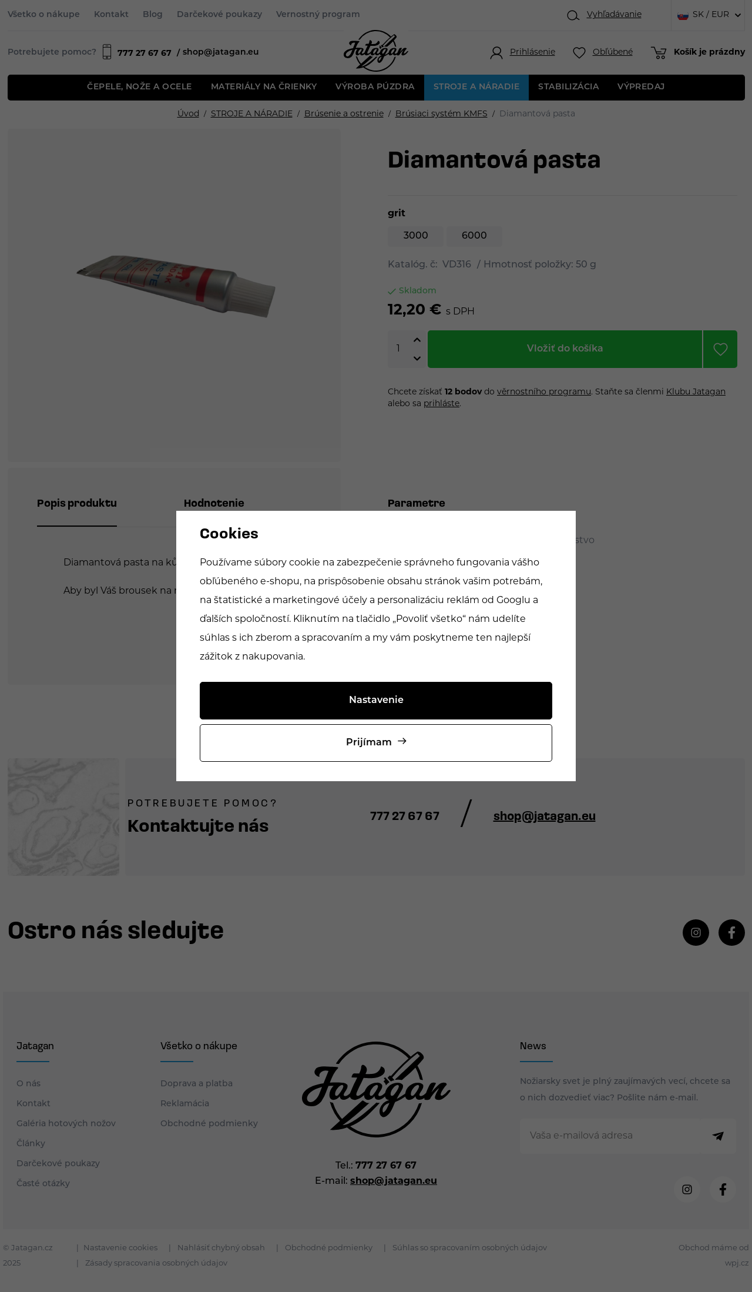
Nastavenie (376, 700)
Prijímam (369, 743)
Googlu (513, 600)
